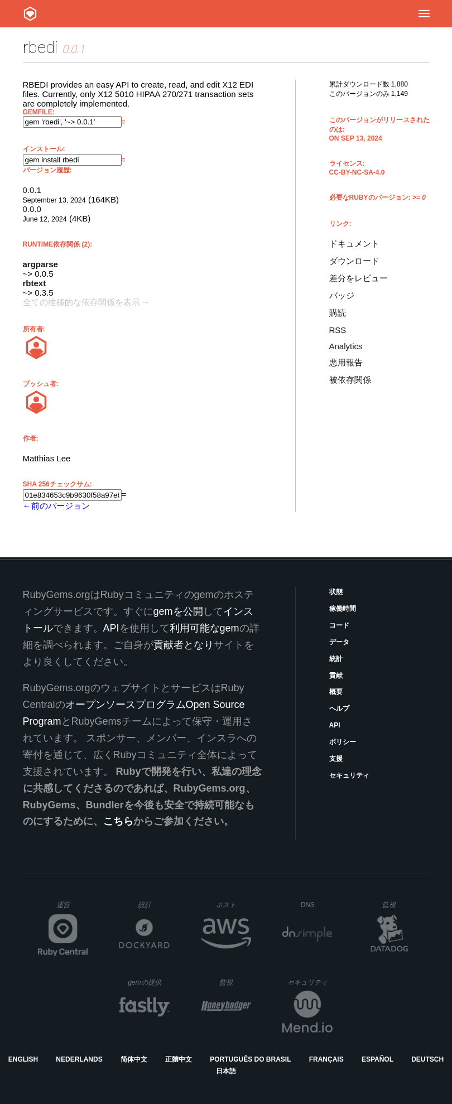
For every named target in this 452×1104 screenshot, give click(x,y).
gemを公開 (178, 611)
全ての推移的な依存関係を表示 (81, 302)
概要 (336, 692)
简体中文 (134, 1059)
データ (339, 642)
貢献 (336, 675)
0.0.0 (32, 209)
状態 (336, 592)
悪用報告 (346, 362)
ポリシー (342, 742)
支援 (336, 759)
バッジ (341, 295)
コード (339, 625)
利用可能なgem (204, 628)
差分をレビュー (358, 278)
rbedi (40, 47)
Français (326, 1059)
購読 (337, 312)
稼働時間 (342, 609)
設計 (154, 904)
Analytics (346, 346)
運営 (72, 908)
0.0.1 (32, 190)
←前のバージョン (56, 505)
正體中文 (178, 1059)
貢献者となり (183, 644)
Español (377, 1059)
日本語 (226, 1071)
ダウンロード (354, 261)
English (23, 1059)
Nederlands (79, 1059)
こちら (118, 821)
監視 (398, 904)
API (334, 725)
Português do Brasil (250, 1059)
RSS (338, 330)
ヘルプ (339, 708)
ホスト (233, 904)
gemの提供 (149, 982)
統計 (336, 659)
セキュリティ (349, 775)
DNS (317, 905)
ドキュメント (354, 243)
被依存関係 (350, 379)
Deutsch (427, 1059)
